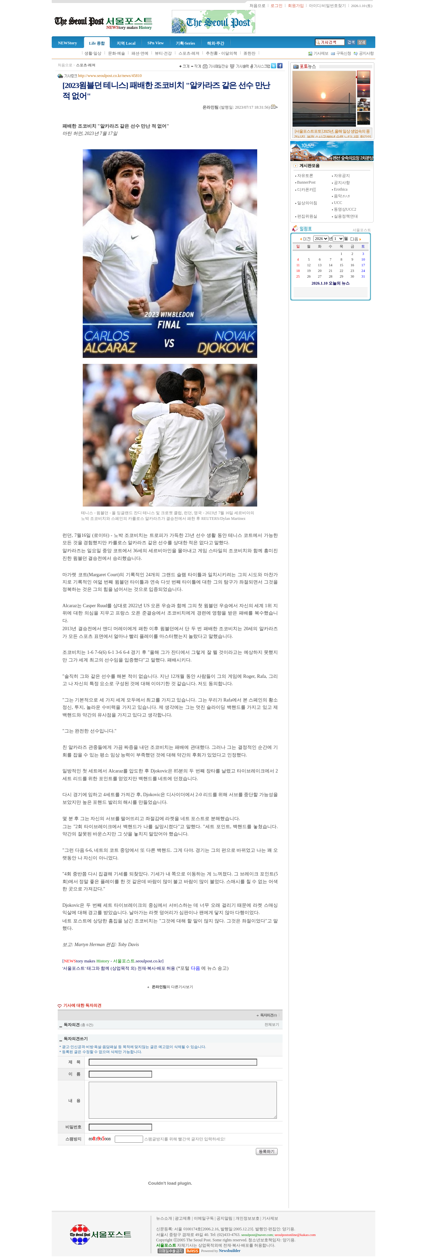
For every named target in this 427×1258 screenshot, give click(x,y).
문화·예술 (116, 53)
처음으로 (65, 65)
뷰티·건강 (163, 53)
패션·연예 (139, 53)
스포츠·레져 (188, 53)
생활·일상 (92, 53)
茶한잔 (250, 53)
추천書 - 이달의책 (221, 53)
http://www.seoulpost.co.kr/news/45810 (110, 75)
